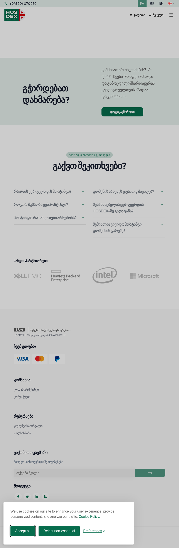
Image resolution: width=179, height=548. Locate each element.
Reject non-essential (59, 531)
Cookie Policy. (89, 516)
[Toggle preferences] (94, 531)
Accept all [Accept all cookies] (22, 531)
